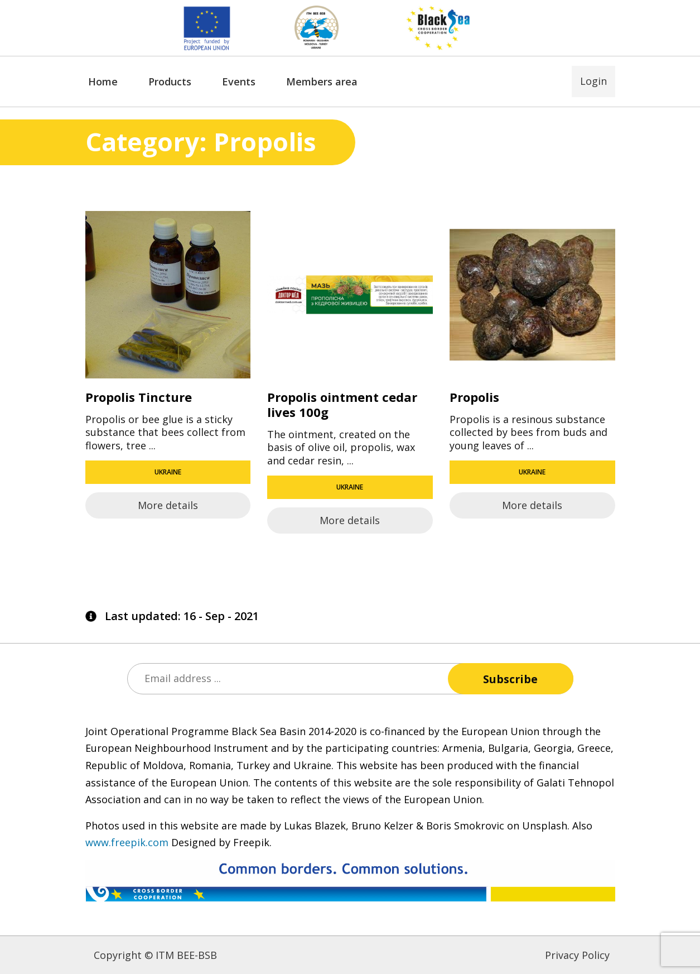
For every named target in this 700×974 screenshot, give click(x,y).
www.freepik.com (126, 842)
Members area (322, 81)
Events (238, 81)
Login (593, 81)
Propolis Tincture (138, 396)
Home (103, 81)
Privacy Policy (577, 955)
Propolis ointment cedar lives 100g (342, 404)
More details (168, 505)
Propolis (474, 396)
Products (169, 81)
